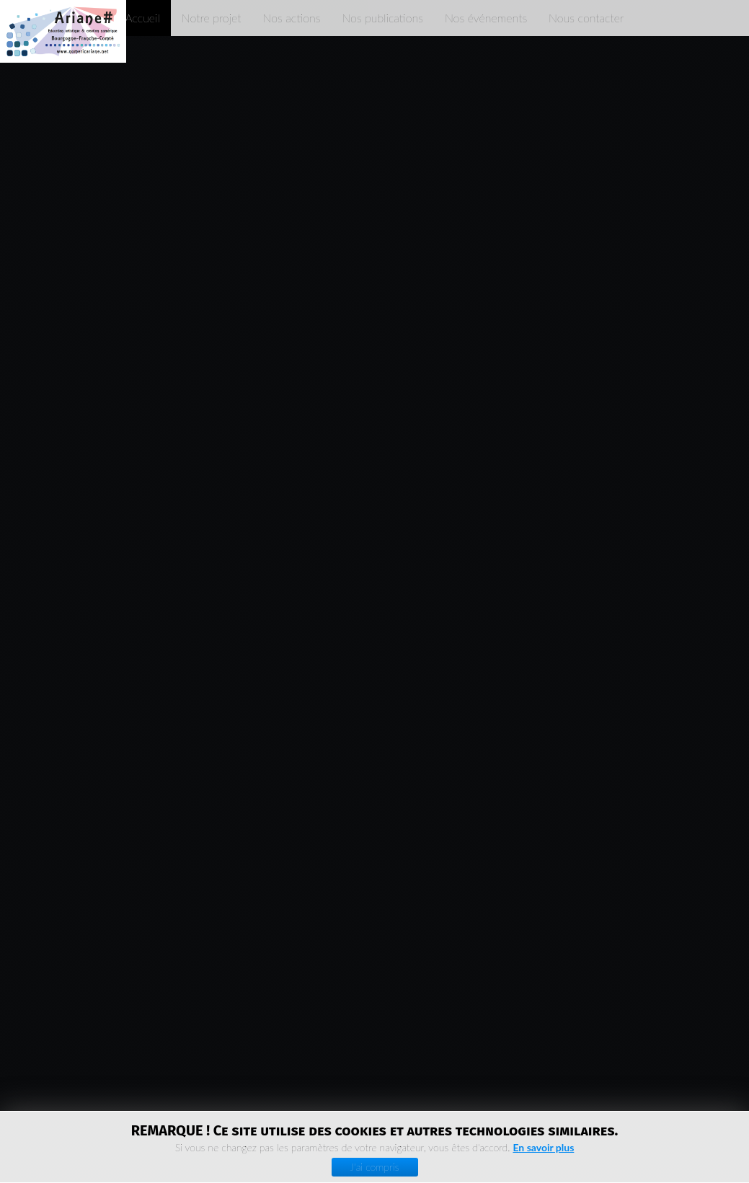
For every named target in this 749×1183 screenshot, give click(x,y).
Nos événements (486, 18)
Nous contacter (586, 18)
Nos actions (292, 18)
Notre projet (211, 18)
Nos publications (382, 18)
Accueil (142, 18)
